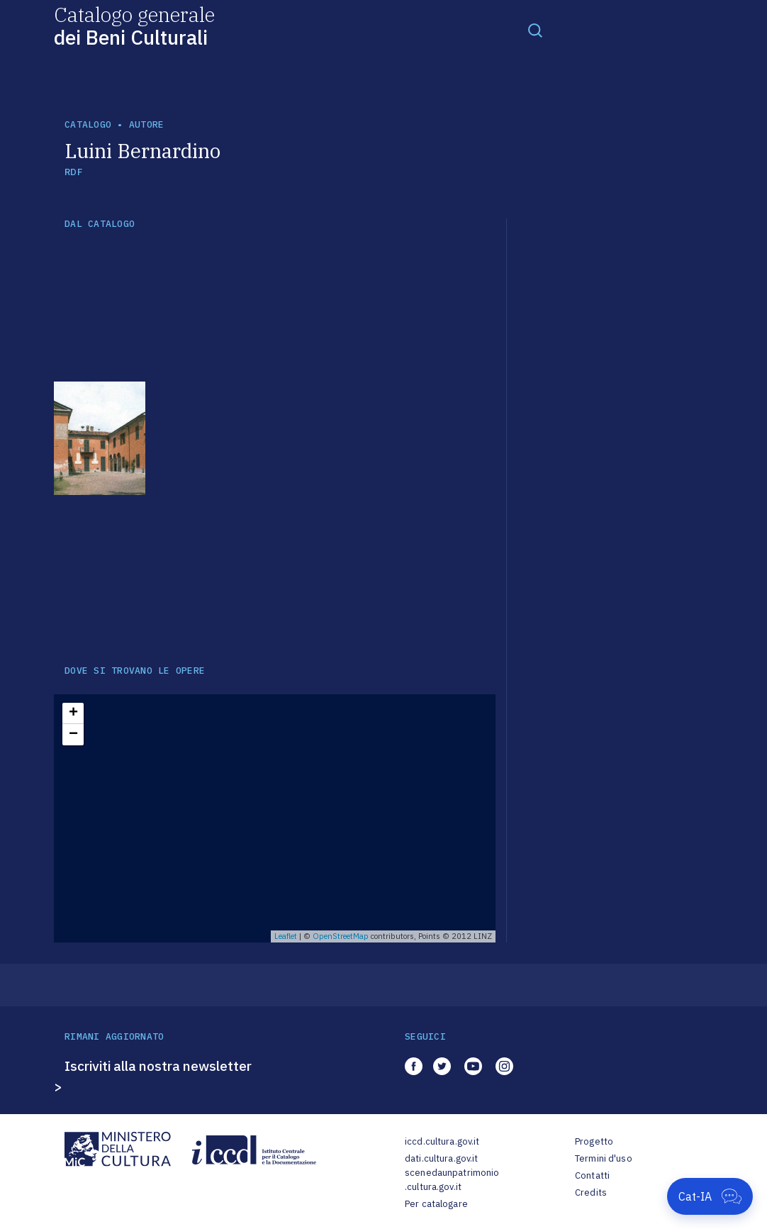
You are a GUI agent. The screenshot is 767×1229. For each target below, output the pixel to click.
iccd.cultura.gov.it (442, 1141)
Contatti (592, 1175)
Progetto (594, 1141)
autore (146, 124)
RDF (73, 172)
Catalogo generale (134, 25)
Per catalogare (436, 1204)
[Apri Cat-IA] (710, 1196)
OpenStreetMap (341, 936)
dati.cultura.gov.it (441, 1158)
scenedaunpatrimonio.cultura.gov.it (452, 1180)
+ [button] (73, 713)
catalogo (88, 124)
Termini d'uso (603, 1158)
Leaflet (285, 936)
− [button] (73, 734)
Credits (591, 1192)
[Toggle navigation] (535, 29)
